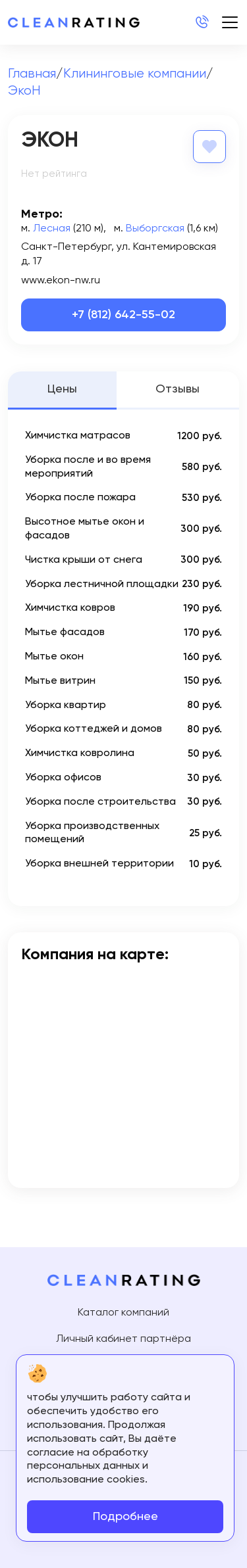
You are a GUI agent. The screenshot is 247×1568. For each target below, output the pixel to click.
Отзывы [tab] (177, 389)
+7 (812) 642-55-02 (123, 315)
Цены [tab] (62, 389)
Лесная (51, 229)
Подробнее (125, 1517)
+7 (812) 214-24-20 (201, 22)
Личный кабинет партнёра (123, 1339)
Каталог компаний (123, 1313)
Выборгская (155, 229)
